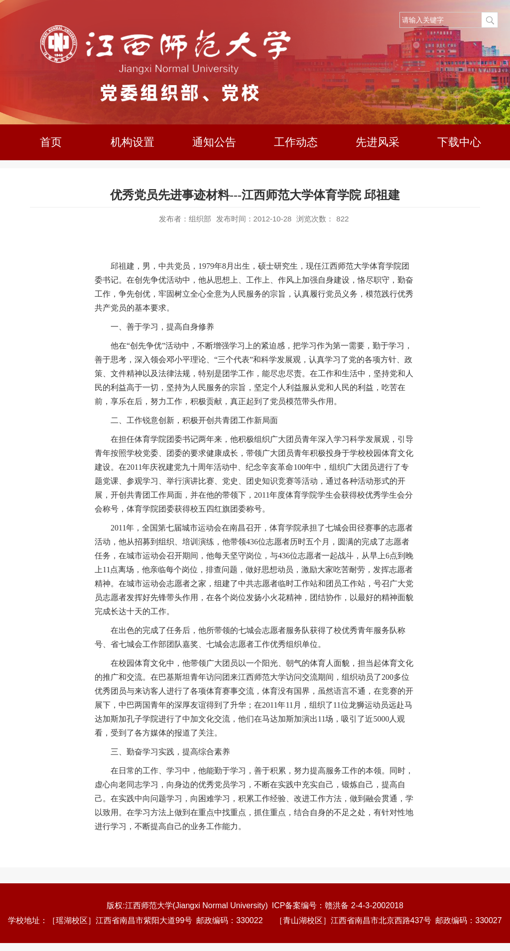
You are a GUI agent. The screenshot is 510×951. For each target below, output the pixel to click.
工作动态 (296, 142)
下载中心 (459, 142)
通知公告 (214, 142)
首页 (51, 142)
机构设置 (132, 142)
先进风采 (377, 142)
